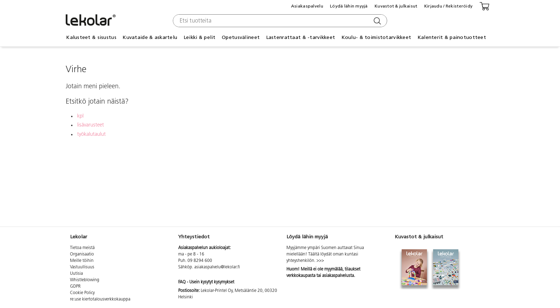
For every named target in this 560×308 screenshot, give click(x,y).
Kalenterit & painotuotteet (452, 37)
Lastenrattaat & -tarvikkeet (300, 37)
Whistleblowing (84, 280)
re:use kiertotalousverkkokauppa (100, 299)
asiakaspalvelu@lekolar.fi (217, 267)
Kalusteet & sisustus (91, 37)
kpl (80, 116)
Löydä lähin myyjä (349, 6)
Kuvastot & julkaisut (396, 6)
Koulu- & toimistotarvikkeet (376, 37)
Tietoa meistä (82, 248)
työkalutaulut (91, 134)
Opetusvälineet (241, 37)
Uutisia (76, 274)
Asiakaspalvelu (307, 6)
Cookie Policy (82, 293)
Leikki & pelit (200, 37)
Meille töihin (82, 261)
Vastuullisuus (82, 267)
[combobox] (279, 21)
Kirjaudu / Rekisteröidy (448, 6)
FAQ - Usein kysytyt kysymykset (206, 282)
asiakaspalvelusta (338, 276)
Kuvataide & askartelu (149, 37)
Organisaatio (82, 254)
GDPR (75, 286)
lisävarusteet (90, 125)
